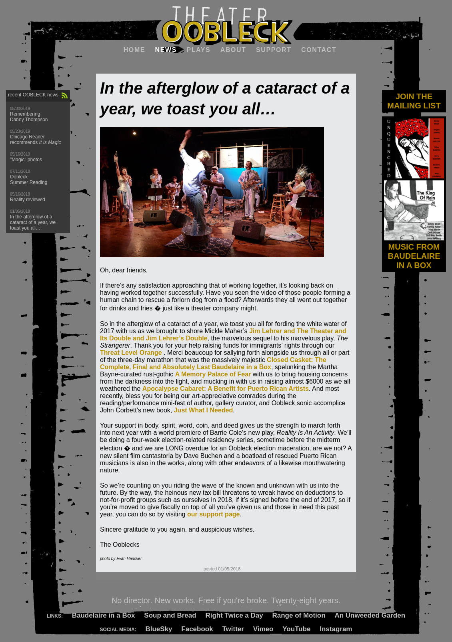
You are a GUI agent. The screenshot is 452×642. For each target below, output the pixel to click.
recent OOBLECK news (33, 95)
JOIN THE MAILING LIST (413, 101)
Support (274, 49)
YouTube (296, 629)
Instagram (336, 629)
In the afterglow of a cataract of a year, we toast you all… (33, 222)
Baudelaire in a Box (103, 615)
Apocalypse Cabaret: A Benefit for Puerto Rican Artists (225, 388)
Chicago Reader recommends (35, 139)
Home (134, 49)
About (233, 49)
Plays (198, 49)
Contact (318, 49)
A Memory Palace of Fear (213, 374)
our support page (213, 514)
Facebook (197, 629)
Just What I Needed (203, 410)
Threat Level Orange (131, 352)
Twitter (233, 629)
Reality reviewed (27, 199)
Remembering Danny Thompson (29, 116)
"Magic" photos (26, 159)
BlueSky (158, 629)
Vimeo (263, 629)
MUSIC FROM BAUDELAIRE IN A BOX (414, 251)
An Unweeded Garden (369, 615)
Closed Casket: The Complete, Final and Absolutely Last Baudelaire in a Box (213, 363)
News (166, 49)
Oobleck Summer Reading (28, 179)
